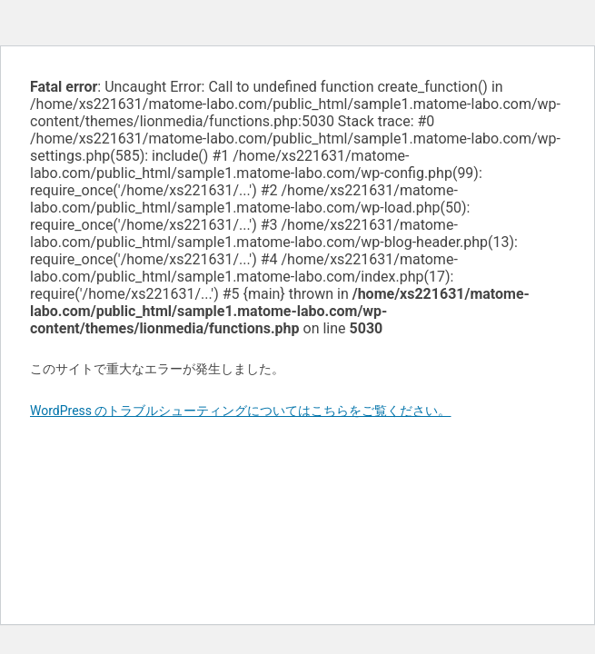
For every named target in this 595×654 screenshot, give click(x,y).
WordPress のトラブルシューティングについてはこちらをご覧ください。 (240, 410)
